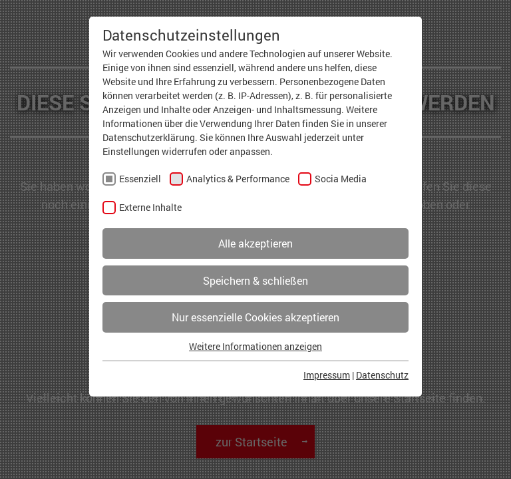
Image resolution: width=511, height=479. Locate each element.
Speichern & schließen (255, 280)
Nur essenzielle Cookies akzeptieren (255, 317)
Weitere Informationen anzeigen (255, 346)
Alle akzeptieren (255, 243)
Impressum (326, 375)
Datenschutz (382, 375)
